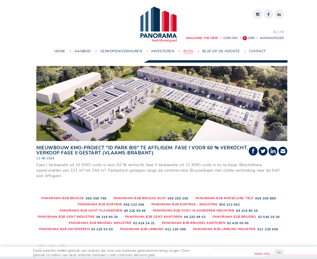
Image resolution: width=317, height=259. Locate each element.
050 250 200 (178, 198)
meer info (262, 254)
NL (275, 32)
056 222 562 (229, 204)
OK (279, 253)
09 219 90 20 (107, 217)
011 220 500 (267, 229)
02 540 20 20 (269, 217)
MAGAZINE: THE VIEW (202, 38)
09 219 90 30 (247, 210)
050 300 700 (96, 198)
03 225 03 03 (102, 229)
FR (282, 32)
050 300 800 (265, 198)
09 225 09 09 (135, 210)
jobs (249, 38)
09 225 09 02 (195, 217)
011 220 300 (175, 229)
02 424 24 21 (144, 223)
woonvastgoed (272, 38)
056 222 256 (133, 204)
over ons (230, 38)
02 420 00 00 (238, 223)
